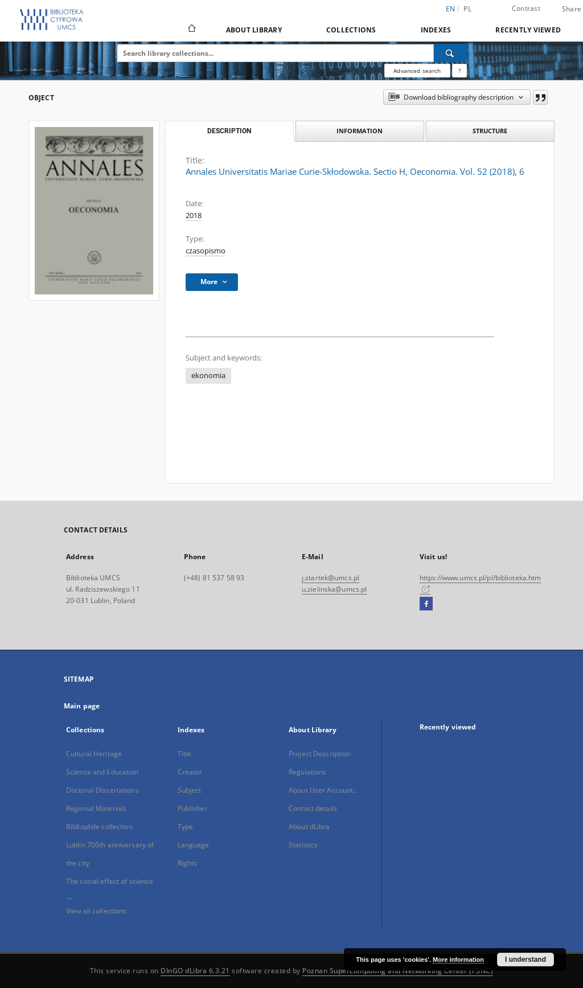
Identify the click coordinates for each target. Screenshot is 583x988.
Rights (188, 863)
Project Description (319, 754)
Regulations (307, 772)
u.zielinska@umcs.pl (334, 589)
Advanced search (417, 71)
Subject (190, 790)
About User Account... (324, 790)
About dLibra (309, 826)
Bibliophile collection (99, 826)
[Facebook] (426, 604)
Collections (351, 30)
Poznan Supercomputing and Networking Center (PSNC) (397, 970)
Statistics (303, 845)
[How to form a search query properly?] (459, 70)
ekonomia (208, 375)
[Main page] (191, 29)
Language (194, 845)
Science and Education (102, 772)
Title (185, 754)
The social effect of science (109, 881)
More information (458, 959)
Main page (82, 706)
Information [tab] (359, 130)
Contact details (313, 808)
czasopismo (205, 251)
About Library (254, 30)
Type (185, 826)
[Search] (450, 53)
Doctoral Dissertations (102, 790)
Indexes (436, 30)
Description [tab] (229, 131)
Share (571, 9)
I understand (525, 960)
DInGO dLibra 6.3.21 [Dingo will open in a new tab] (195, 970)
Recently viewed (528, 30)
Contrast (526, 8)
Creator (190, 772)
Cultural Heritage (94, 754)
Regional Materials (96, 808)
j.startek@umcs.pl (330, 578)
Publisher (193, 808)
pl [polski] (467, 9)
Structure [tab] (490, 130)
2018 (194, 215)
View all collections (96, 911)
